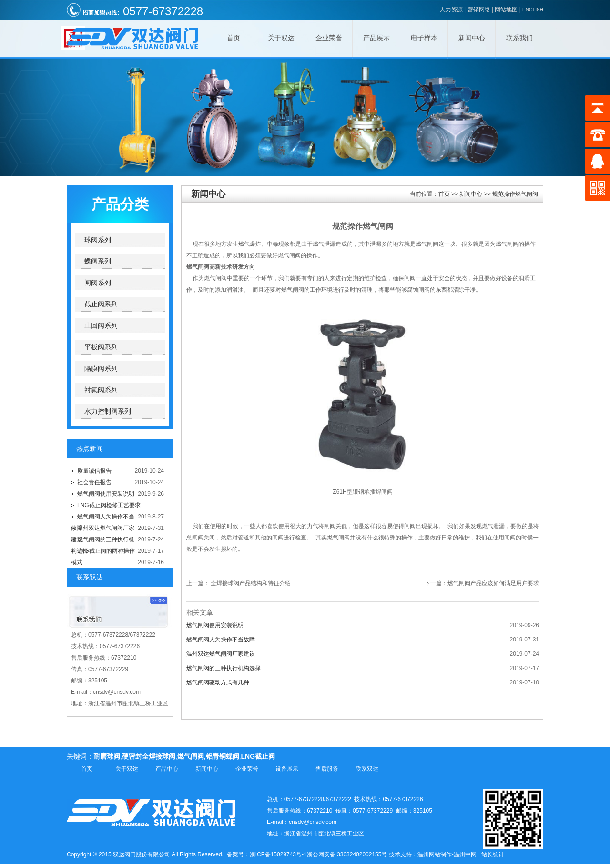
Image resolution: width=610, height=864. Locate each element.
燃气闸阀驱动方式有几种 (217, 682)
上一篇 (194, 583)
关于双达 (281, 37)
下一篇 (433, 583)
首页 (233, 37)
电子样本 (424, 37)
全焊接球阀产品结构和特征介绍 (251, 583)
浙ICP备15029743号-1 (278, 854)
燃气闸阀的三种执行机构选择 (223, 668)
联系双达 (367, 768)
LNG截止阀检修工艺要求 (109, 505)
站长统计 (492, 854)
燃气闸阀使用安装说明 (105, 493)
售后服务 (326, 768)
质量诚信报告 (94, 471)
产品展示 (376, 37)
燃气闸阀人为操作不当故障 (220, 639)
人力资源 (451, 9)
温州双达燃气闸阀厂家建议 (220, 654)
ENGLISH (532, 9)
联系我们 (519, 37)
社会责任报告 (94, 482)
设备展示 (286, 768)
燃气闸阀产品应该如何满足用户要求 (493, 583)
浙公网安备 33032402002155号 (347, 854)
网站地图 (506, 9)
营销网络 (479, 9)
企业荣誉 (328, 37)
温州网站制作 (434, 854)
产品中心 (166, 768)
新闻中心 (471, 37)
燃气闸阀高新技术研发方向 (220, 267)
